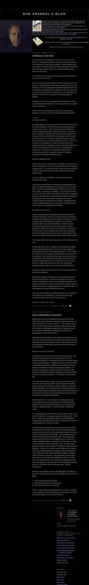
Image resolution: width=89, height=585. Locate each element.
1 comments (63, 306)
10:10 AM (54, 500)
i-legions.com (55, 29)
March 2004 (60, 577)
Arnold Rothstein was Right (65, 545)
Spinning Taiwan (62, 560)
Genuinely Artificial (63, 540)
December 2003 (62, 574)
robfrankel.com (55, 21)
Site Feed (69, 535)
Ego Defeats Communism (65, 558)
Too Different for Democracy (66, 543)
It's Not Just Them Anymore (65, 548)
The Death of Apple (63, 555)
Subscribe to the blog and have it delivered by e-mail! (66, 47)
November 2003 (62, 572)
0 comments (63, 500)
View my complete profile (66, 526)
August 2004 (61, 582)
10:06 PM (54, 306)
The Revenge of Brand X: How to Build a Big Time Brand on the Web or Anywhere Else (64, 27)
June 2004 (60, 580)
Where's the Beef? (63, 563)
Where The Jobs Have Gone (66, 538)
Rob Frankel (72, 510)
